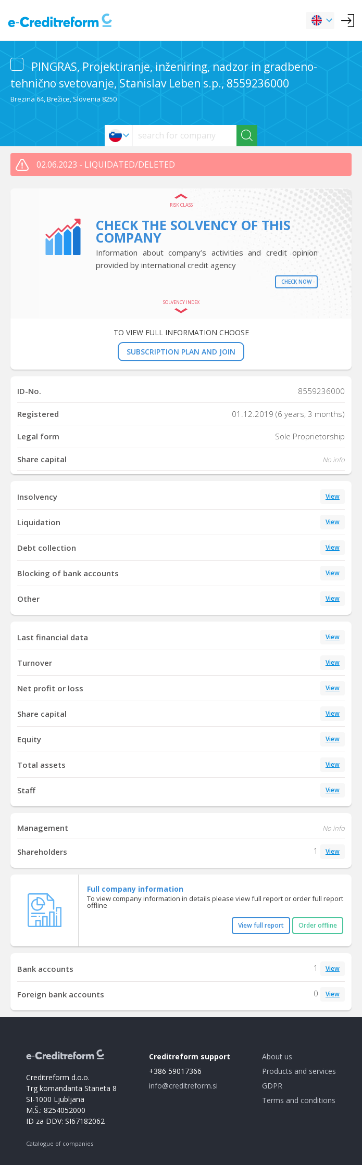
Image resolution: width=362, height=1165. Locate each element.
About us (277, 1056)
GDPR (272, 1086)
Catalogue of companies (59, 1143)
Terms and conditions (298, 1100)
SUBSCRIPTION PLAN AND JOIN (181, 352)
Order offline (317, 925)
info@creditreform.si (183, 1086)
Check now (296, 281)
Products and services (299, 1071)
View (333, 496)
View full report (261, 925)
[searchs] (184, 135)
